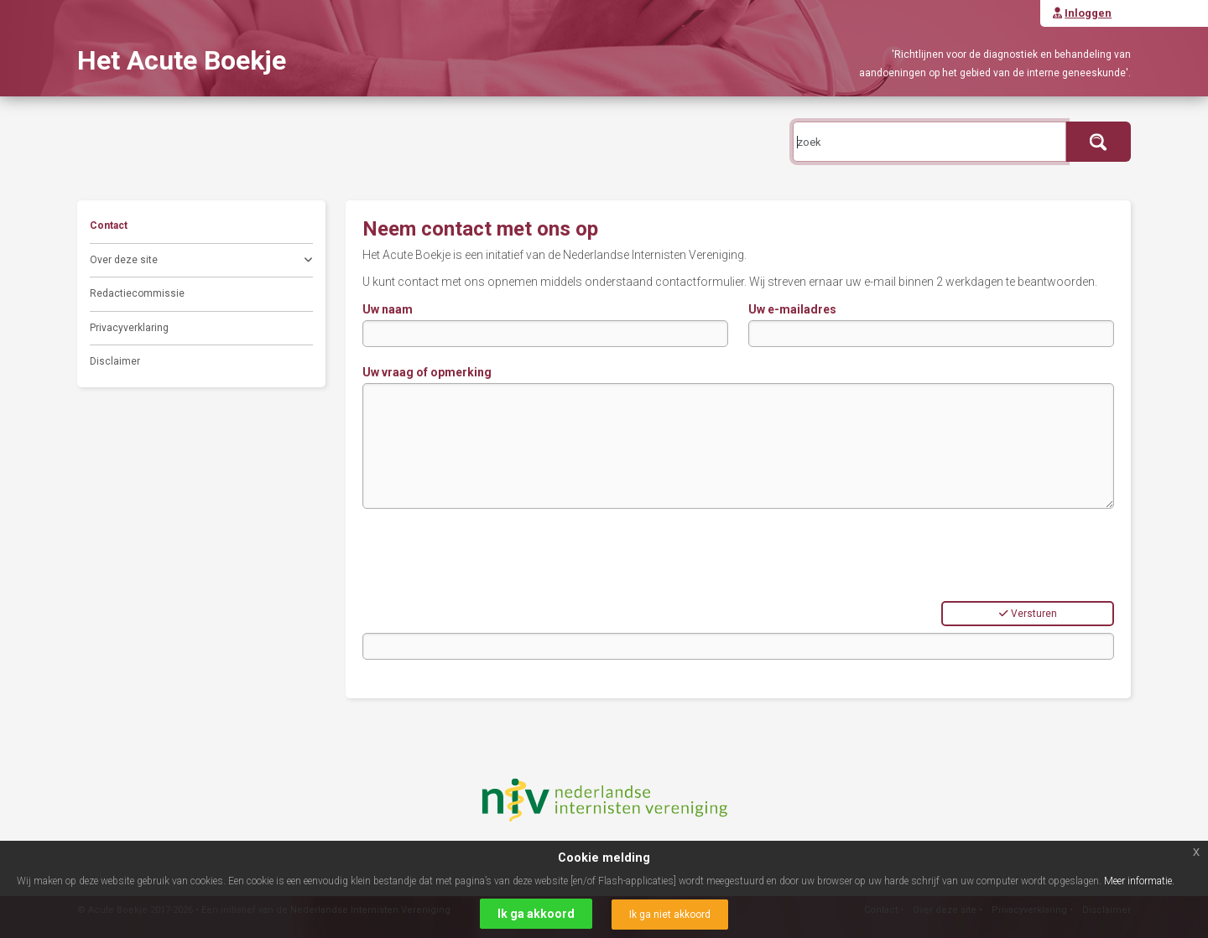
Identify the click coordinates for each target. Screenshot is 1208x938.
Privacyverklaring (129, 328)
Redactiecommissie (137, 293)
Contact (109, 225)
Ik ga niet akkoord (670, 914)
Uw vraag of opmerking (427, 372)
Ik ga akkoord (536, 913)
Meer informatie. (1139, 881)
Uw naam (387, 309)
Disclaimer (115, 361)
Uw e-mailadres (792, 309)
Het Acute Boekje (181, 60)
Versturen (1028, 613)
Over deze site (201, 262)
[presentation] (489, 555)
